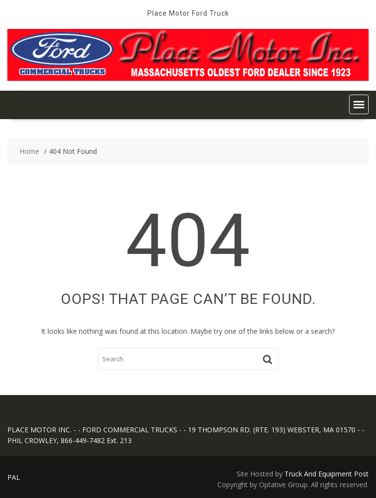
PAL (13, 477)
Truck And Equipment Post (326, 473)
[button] (359, 104)
